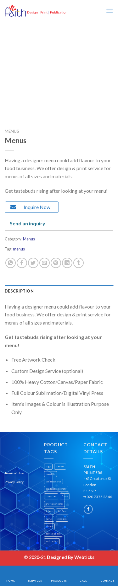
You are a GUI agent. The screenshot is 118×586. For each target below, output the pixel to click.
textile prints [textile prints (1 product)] (53, 533)
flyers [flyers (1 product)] (65, 496)
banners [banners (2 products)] (60, 466)
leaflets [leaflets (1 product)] (62, 511)
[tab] (59, 291)
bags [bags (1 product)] (48, 466)
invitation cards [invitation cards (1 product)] (54, 503)
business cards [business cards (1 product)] (53, 481)
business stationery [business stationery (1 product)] (56, 488)
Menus (12, 131)
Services (35, 580)
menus (19, 248)
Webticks (84, 557)
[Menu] (109, 11)
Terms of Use (14, 473)
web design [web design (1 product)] (52, 541)
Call (83, 580)
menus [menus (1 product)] (49, 518)
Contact (107, 580)
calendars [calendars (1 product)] (51, 496)
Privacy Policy (14, 482)
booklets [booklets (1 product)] (50, 474)
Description (19, 290)
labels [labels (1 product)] (49, 511)
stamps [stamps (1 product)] (49, 526)
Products (59, 580)
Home (10, 580)
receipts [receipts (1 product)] (62, 518)
